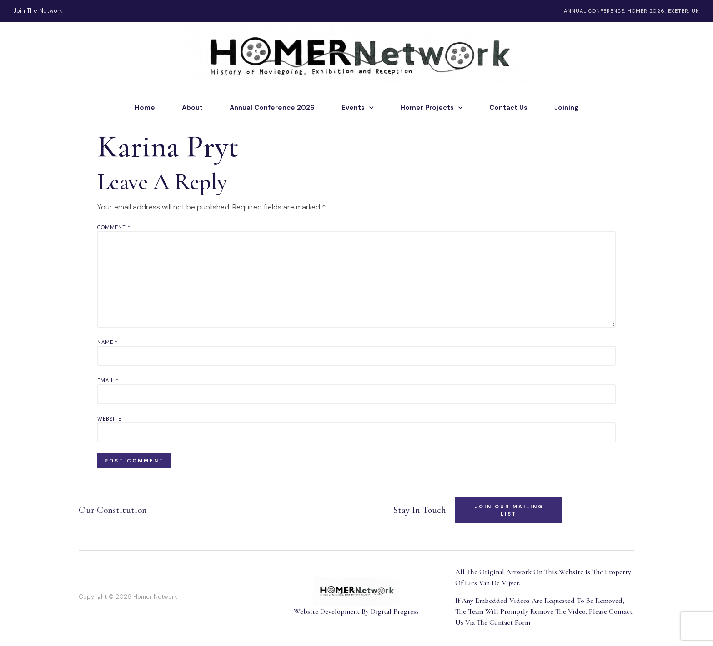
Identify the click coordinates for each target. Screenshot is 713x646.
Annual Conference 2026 (272, 107)
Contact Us (508, 107)
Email (108, 380)
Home (145, 107)
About (192, 107)
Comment (114, 227)
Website (109, 419)
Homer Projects (431, 107)
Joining (566, 107)
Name (107, 342)
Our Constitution (113, 510)
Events (357, 107)
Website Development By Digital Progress (356, 611)
